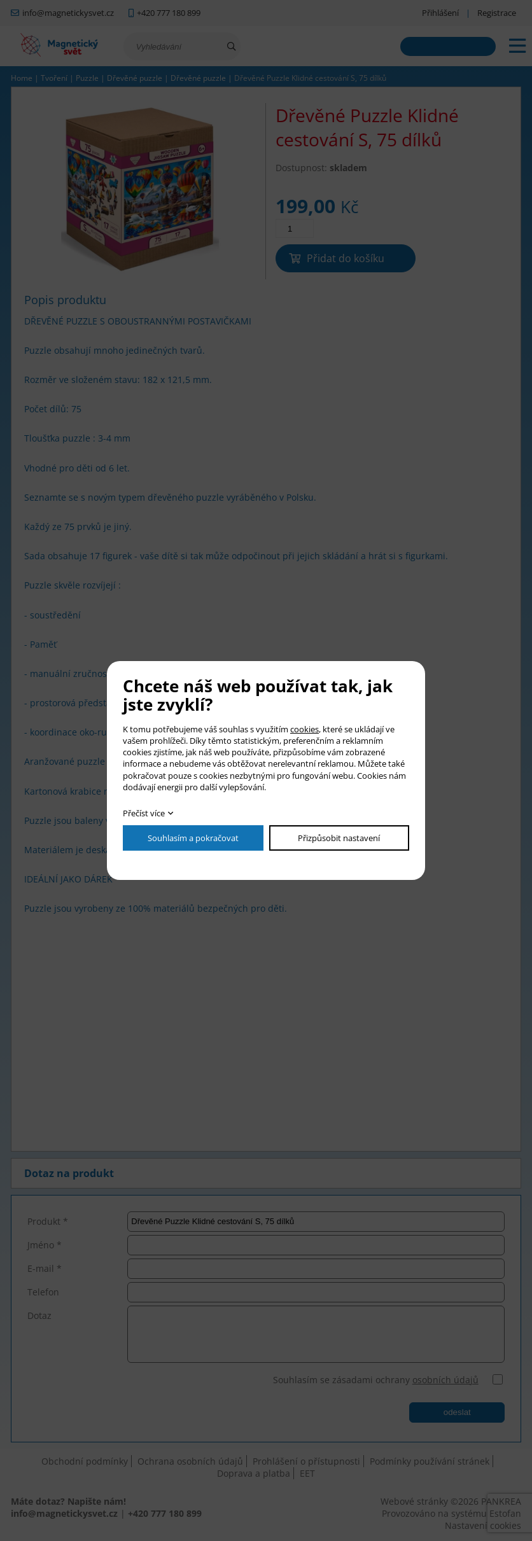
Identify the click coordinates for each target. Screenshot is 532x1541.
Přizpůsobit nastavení (339, 838)
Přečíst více (144, 813)
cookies (304, 729)
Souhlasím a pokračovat (193, 838)
